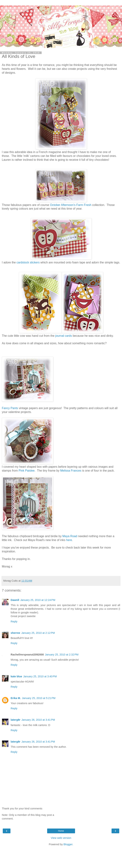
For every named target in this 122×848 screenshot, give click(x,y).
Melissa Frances (70, 470)
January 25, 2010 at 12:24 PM (37, 600)
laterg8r (15, 719)
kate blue (16, 676)
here (69, 540)
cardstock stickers (28, 262)
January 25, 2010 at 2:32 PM (62, 654)
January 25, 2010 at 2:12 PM (38, 632)
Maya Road (69, 536)
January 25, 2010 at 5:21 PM (38, 698)
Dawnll (15, 600)
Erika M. (16, 698)
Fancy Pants (10, 408)
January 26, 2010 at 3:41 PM (38, 719)
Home (61, 831)
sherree (15, 632)
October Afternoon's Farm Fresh (70, 204)
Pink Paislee (26, 470)
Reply (14, 621)
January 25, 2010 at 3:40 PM (40, 676)
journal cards (63, 335)
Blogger (67, 844)
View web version (61, 837)
